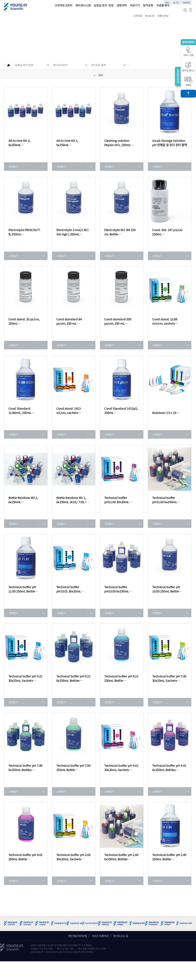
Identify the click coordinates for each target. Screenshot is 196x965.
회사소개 (149, 16)
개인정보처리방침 (77, 936)
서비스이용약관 (100, 936)
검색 (98, 75)
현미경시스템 (83, 5)
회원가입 (186, 2)
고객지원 (137, 16)
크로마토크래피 (63, 5)
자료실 (188, 81)
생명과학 (122, 5)
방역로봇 (148, 5)
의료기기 (135, 5)
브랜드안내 (162, 16)
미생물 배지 (163, 5)
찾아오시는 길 (120, 936)
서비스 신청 (188, 52)
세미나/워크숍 (188, 66)
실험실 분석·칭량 (103, 5)
